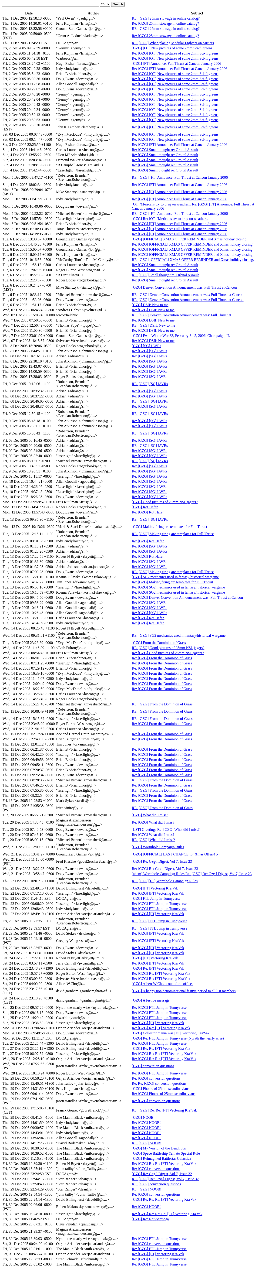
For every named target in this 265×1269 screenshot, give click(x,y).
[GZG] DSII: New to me (150, 305)
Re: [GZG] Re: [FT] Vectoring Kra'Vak (161, 973)
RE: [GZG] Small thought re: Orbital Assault (165, 275)
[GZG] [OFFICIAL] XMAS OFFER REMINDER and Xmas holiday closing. (189, 239)
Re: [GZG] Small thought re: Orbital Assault (165, 150)
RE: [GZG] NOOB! (146, 1143)
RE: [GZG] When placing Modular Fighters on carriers (173, 43)
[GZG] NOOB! (143, 1117)
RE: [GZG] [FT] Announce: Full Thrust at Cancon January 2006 (180, 177)
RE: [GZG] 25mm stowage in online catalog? (166, 18)
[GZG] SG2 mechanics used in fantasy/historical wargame (175, 577)
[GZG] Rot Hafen (145, 507)
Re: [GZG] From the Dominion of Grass (162, 658)
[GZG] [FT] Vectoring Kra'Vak (155, 888)
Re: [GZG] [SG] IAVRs (149, 351)
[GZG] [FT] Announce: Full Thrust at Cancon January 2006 (176, 63)
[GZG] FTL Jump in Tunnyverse (156, 898)
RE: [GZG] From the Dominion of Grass (162, 704)
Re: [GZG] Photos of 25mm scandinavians (163, 1094)
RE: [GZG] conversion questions (156, 1184)
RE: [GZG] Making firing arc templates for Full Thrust (173, 534)
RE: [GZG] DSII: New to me (153, 325)
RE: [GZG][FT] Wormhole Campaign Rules (165, 881)
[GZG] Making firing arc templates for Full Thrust (169, 527)
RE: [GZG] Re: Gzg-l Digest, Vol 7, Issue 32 (165, 1179)
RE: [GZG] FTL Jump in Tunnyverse (159, 921)
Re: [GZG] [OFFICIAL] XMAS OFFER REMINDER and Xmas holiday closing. (193, 244)
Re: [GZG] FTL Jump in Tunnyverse (159, 904)
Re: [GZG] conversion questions (156, 1078)
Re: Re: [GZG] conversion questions (159, 1083)
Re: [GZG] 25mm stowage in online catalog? (165, 23)
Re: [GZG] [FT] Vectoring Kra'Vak (158, 893)
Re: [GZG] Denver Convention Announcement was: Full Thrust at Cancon (187, 597)
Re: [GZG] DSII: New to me (153, 310)
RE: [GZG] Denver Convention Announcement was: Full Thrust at (181, 315)
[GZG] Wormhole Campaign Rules (158, 847)
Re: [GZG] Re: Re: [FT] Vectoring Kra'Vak (164, 1054)
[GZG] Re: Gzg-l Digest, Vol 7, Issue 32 (162, 1174)
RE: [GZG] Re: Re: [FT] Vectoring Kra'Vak (164, 1110)
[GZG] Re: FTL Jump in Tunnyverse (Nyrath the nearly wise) (178, 1038)
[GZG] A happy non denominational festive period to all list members (184, 991)
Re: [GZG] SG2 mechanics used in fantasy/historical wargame (178, 587)
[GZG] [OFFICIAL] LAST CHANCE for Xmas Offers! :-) (176, 854)
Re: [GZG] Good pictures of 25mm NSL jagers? (168, 653)
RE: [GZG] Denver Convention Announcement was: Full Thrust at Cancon (188, 295)
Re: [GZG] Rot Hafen (148, 512)
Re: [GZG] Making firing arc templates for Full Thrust (172, 582)
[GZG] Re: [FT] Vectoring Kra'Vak (158, 968)
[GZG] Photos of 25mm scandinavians (160, 1089)
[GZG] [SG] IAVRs (146, 346)
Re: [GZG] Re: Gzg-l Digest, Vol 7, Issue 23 (165, 869)
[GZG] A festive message (151, 1000)
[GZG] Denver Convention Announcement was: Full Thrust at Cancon (184, 287)
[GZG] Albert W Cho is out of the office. (162, 984)
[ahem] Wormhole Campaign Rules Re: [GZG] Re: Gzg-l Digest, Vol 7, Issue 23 (192, 874)
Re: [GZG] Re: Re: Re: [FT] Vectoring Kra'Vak (167, 1214)
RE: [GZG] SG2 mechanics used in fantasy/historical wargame (179, 635)
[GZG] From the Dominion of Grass (159, 643)
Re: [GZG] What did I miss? (153, 822)
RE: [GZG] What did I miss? (153, 840)
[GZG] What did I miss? (150, 815)
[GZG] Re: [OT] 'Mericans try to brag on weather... (170, 219)
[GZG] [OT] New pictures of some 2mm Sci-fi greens (172, 48)
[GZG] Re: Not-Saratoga (150, 1219)
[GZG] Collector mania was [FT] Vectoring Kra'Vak (171, 1033)
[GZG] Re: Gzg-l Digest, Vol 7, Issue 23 (162, 861)
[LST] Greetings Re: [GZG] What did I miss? (166, 829)
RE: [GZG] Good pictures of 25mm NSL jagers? (168, 648)
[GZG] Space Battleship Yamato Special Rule (166, 1153)
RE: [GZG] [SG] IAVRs (150, 384)
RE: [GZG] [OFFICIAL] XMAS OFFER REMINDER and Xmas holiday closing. (193, 260)
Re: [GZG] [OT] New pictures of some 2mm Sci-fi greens (175, 53)
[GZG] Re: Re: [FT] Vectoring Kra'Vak (161, 1048)
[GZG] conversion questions (153, 1066)
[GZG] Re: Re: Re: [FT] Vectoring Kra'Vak (164, 1199)
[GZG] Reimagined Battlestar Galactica (161, 1158)
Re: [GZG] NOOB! (146, 1123)
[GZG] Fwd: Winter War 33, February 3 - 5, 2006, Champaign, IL (181, 336)
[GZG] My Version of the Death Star (159, 1148)
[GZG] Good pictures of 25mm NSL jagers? (165, 502)
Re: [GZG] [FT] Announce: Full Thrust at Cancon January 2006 (179, 69)
